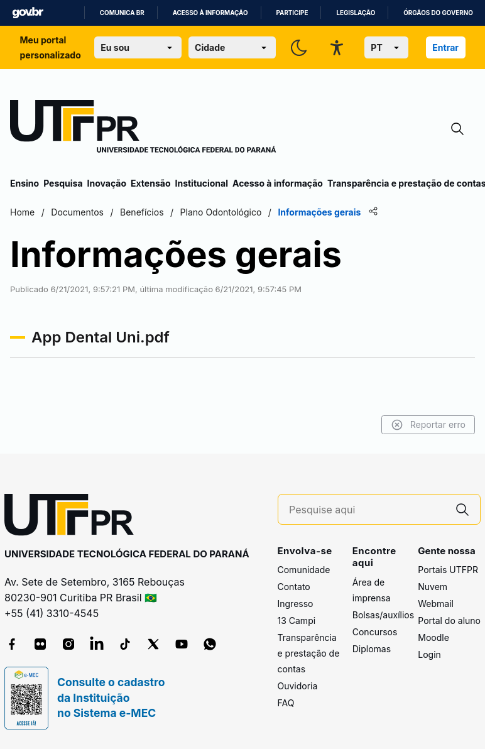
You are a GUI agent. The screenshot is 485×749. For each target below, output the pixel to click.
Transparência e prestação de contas (309, 653)
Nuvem (432, 586)
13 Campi (297, 620)
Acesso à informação (210, 12)
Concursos (375, 631)
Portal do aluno (449, 620)
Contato (294, 586)
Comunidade (304, 569)
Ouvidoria (298, 686)
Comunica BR (122, 12)
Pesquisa (62, 183)
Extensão (150, 183)
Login (429, 654)
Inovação (106, 183)
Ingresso (295, 603)
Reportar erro (428, 424)
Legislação (355, 12)
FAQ (286, 702)
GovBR (27, 13)
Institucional (201, 183)
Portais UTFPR (448, 569)
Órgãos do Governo (437, 12)
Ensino (24, 183)
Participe (292, 12)
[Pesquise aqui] (367, 510)
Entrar (445, 47)
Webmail (436, 603)
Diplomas (371, 648)
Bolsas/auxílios (383, 615)
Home (22, 212)
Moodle (433, 637)
